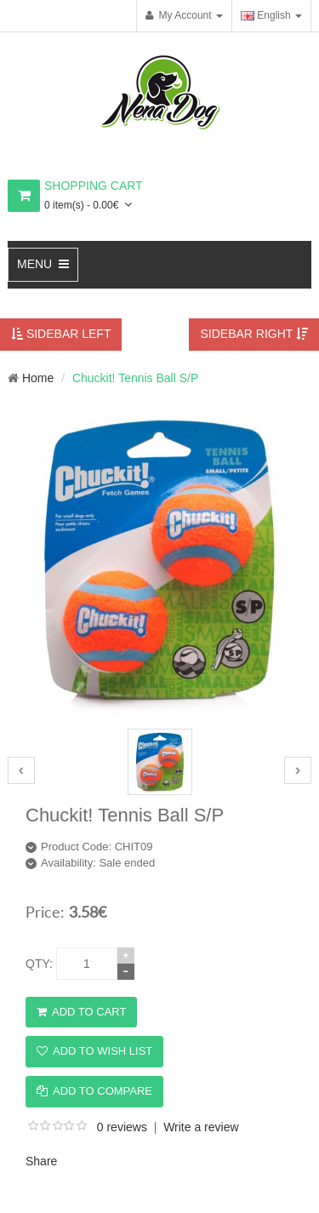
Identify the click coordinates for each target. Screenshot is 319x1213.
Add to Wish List (94, 1050)
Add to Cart (81, 1011)
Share (41, 1161)
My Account (178, 15)
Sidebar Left (61, 333)
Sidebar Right (254, 333)
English (266, 15)
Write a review (200, 1127)
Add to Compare (94, 1090)
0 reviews (122, 1127)
